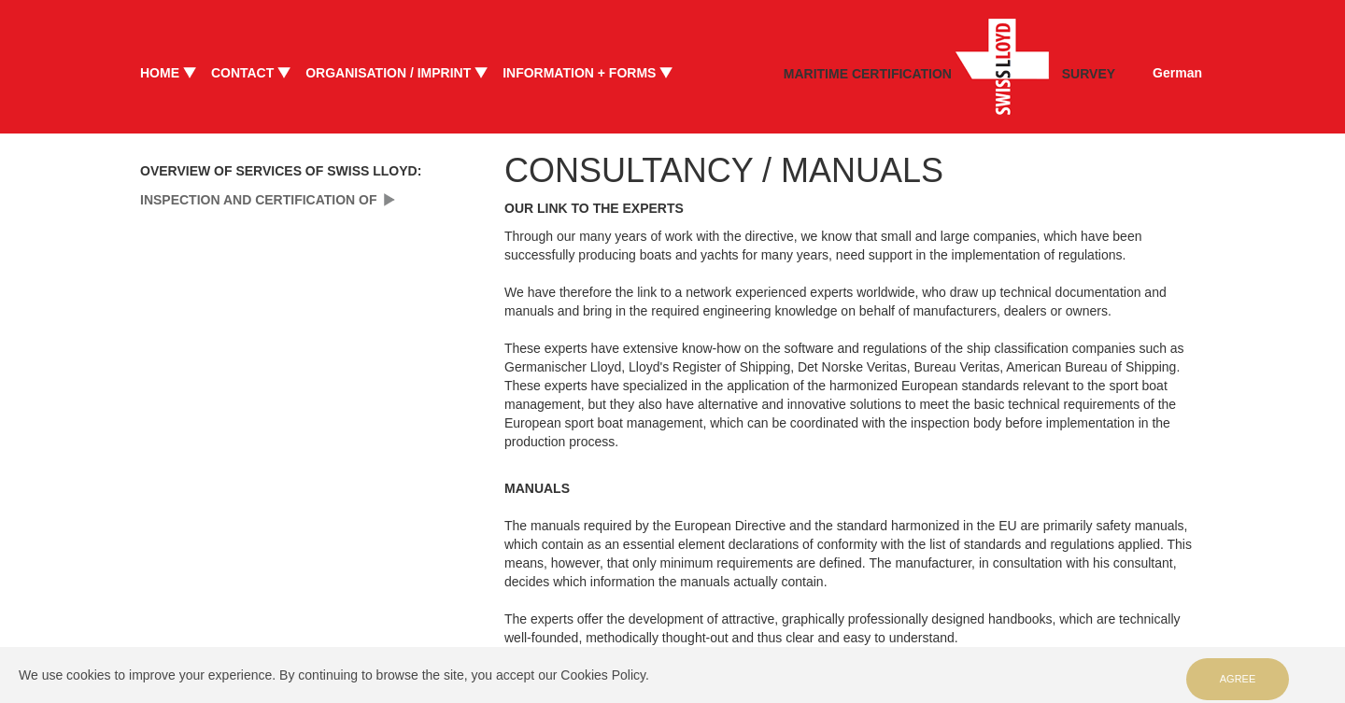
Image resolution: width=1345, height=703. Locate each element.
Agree (1238, 678)
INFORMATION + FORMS (579, 72)
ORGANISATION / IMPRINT (388, 72)
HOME (159, 72)
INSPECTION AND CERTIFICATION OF (258, 199)
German (1177, 72)
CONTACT (242, 72)
